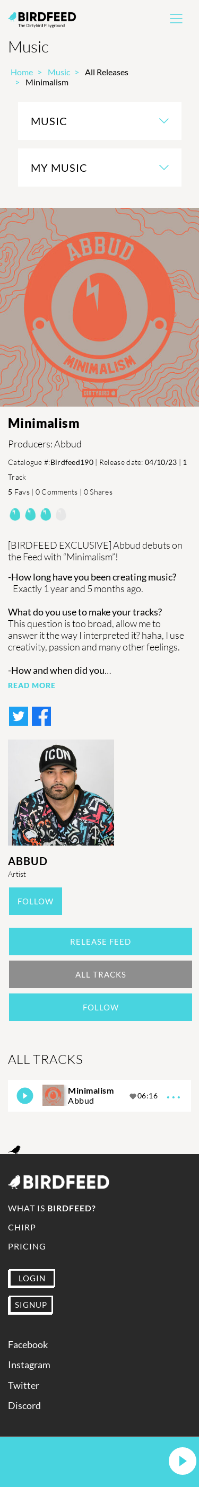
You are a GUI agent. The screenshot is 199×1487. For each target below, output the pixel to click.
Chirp (22, 1227)
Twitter (23, 1385)
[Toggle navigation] (176, 18)
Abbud (28, 861)
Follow (36, 901)
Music (59, 72)
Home (22, 72)
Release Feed (100, 941)
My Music (59, 167)
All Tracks (100, 974)
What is (52, 1208)
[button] (182, 1461)
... (175, 1093)
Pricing (27, 1246)
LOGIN (32, 1278)
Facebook (28, 1344)
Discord (24, 1405)
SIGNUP (31, 1304)
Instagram (29, 1364)
